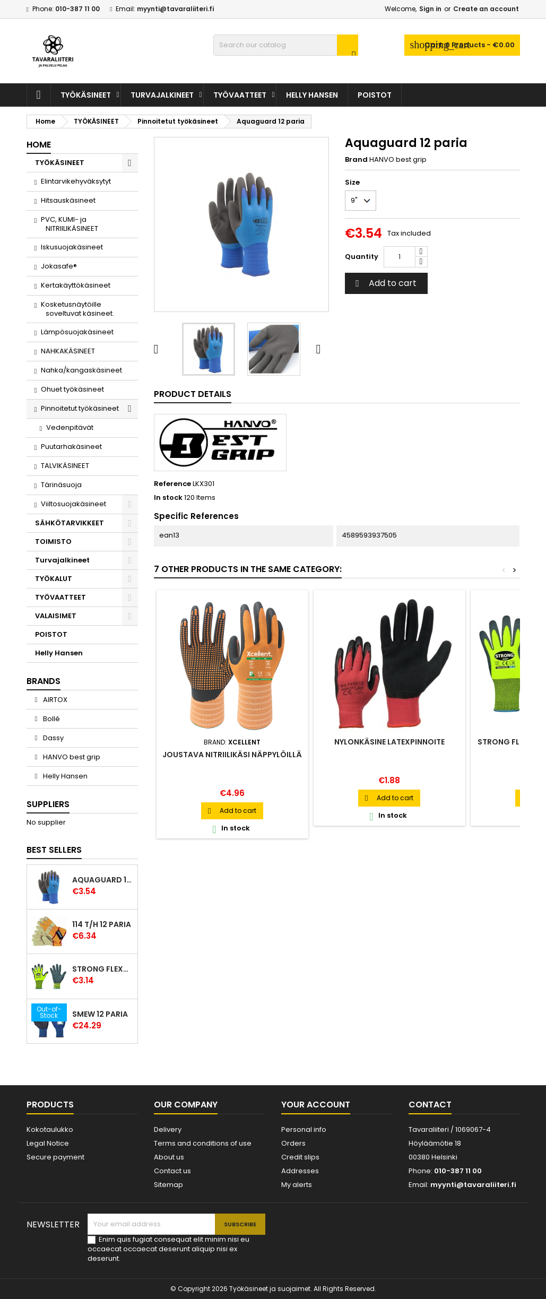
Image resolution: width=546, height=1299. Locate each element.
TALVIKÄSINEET (65, 466)
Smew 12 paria (100, 1014)
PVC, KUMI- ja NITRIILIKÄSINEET (69, 223)
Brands (43, 681)
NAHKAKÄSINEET (68, 351)
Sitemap (168, 1185)
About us (169, 1157)
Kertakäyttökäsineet (75, 285)
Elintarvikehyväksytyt (76, 181)
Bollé (50, 719)
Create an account (486, 8)
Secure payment (55, 1157)
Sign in (430, 8)
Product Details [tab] (192, 394)
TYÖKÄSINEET (85, 95)
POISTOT (375, 95)
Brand (356, 159)
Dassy (52, 738)
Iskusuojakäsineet (72, 247)
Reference (172, 484)
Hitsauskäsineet (68, 200)
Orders (293, 1143)
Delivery (167, 1129)
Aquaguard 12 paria (102, 880)
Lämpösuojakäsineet (77, 332)
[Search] (285, 45)
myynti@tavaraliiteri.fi (175, 8)
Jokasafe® (59, 266)
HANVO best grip (70, 757)
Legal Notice (48, 1143)
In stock (168, 498)
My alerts (296, 1185)
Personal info (303, 1129)
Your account (315, 1104)
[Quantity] (399, 256)
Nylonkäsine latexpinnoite (389, 742)
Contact (430, 1104)
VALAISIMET (55, 616)
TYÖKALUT (53, 579)
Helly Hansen (312, 95)
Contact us (172, 1171)
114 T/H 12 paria (101, 924)
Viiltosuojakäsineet (73, 504)
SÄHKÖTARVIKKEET (69, 523)
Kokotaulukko (50, 1129)
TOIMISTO (53, 541)
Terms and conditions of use (203, 1143)
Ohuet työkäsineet (72, 389)
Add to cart (385, 283)
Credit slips (300, 1157)
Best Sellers (54, 850)
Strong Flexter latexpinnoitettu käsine (102, 969)
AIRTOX (54, 700)
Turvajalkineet (162, 95)
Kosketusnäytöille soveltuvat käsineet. (77, 308)
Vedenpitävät (69, 427)
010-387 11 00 (77, 8)
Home (39, 144)
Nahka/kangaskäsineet (81, 370)
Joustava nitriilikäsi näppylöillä (232, 754)
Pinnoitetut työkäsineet (80, 408)
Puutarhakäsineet (71, 446)
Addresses (300, 1171)
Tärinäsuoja (61, 485)
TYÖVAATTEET (239, 95)
